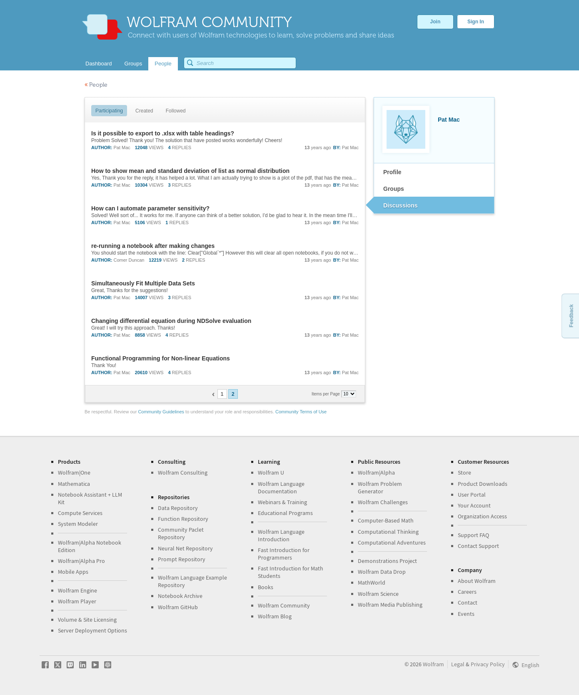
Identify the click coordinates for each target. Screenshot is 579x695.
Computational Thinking (388, 531)
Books (265, 587)
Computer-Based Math (386, 520)
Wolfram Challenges (383, 502)
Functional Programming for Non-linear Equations (160, 358)
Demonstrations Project (387, 561)
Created (144, 111)
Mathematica (74, 484)
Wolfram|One (74, 472)
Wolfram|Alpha (376, 472)
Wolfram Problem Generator (380, 487)
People (96, 84)
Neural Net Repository (185, 548)
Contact (467, 602)
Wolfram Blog (275, 616)
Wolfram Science (378, 594)
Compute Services (80, 513)
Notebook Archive (180, 596)
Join (435, 22)
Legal (457, 664)
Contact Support (478, 546)
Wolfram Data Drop (382, 571)
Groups (393, 188)
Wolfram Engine (77, 590)
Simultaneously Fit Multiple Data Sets (143, 283)
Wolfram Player (77, 601)
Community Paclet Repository (181, 533)
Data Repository (178, 508)
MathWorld (371, 582)
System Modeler (78, 524)
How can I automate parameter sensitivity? (150, 208)
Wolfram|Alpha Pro (81, 561)
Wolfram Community (284, 605)
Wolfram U (271, 472)
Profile (392, 172)
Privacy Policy (488, 664)
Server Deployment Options (92, 630)
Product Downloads (482, 484)
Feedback (571, 315)
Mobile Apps (73, 571)
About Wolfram (477, 581)
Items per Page (326, 394)
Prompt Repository (181, 559)
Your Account (474, 505)
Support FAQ (473, 535)
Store (464, 472)
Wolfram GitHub (178, 607)
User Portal (472, 494)
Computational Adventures (392, 542)
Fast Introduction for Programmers (283, 553)
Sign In (475, 22)
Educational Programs (285, 513)
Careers (467, 591)
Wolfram (433, 664)
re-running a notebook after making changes (153, 245)
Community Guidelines (161, 411)
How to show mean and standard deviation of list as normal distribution (190, 171)
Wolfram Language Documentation (281, 487)
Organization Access (482, 516)
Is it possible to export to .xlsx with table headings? (162, 133)
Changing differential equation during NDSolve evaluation (171, 321)
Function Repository (183, 518)
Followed (176, 111)
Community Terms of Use (301, 411)
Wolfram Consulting (182, 472)
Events (466, 614)
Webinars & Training (282, 502)
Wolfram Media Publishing (390, 604)
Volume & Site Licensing (87, 619)
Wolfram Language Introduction (281, 535)
